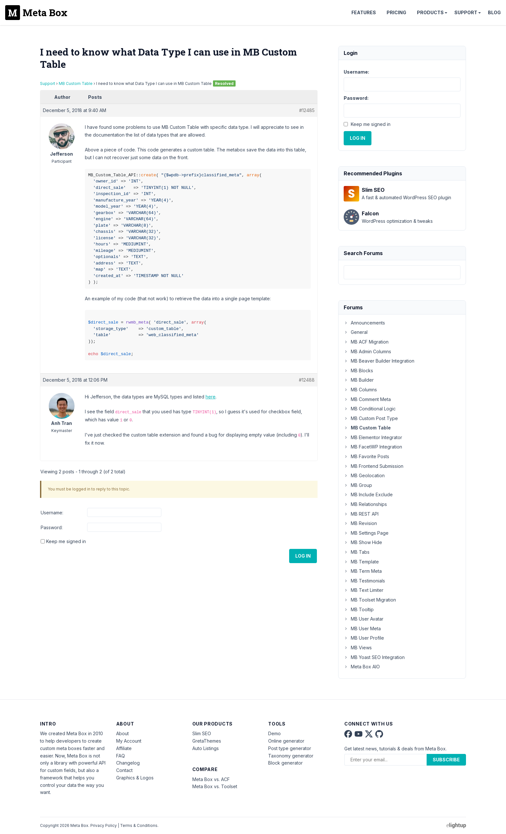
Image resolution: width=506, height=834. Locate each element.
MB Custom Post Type (371, 418)
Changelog (128, 763)
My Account (128, 741)
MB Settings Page (366, 533)
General (356, 332)
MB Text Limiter (363, 590)
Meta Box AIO (362, 666)
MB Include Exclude (368, 494)
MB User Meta (362, 628)
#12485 (307, 110)
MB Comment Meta (367, 399)
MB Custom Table (76, 83)
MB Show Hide (363, 542)
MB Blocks (358, 370)
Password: (52, 527)
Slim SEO (201, 733)
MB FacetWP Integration (373, 446)
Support (465, 12)
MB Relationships (365, 504)
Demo (274, 733)
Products (430, 12)
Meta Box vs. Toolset (214, 786)
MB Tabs (356, 552)
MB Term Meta (363, 571)
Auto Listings (205, 748)
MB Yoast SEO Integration (374, 657)
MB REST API (361, 514)
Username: (52, 512)
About (122, 733)
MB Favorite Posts (366, 456)
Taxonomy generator (290, 755)
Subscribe (446, 759)
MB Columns (360, 389)
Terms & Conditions (138, 825)
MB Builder (359, 380)
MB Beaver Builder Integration (379, 361)
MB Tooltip (359, 609)
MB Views (358, 647)
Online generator (286, 741)
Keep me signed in (66, 541)
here (211, 396)
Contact (124, 770)
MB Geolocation (364, 475)
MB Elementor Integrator (373, 437)
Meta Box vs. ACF (211, 779)
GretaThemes (206, 741)
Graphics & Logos (135, 777)
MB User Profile (364, 638)
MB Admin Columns (367, 351)
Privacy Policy (103, 825)
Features (363, 12)
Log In (303, 556)
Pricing (396, 12)
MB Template (361, 561)
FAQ (120, 755)
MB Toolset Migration (370, 599)
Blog (494, 12)
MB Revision (360, 523)
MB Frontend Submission (373, 466)
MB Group (358, 485)
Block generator (285, 763)
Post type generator (289, 748)
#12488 (307, 380)
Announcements (364, 322)
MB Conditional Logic (370, 408)
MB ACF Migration (366, 342)
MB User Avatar (363, 619)
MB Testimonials (364, 580)
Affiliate (124, 748)
